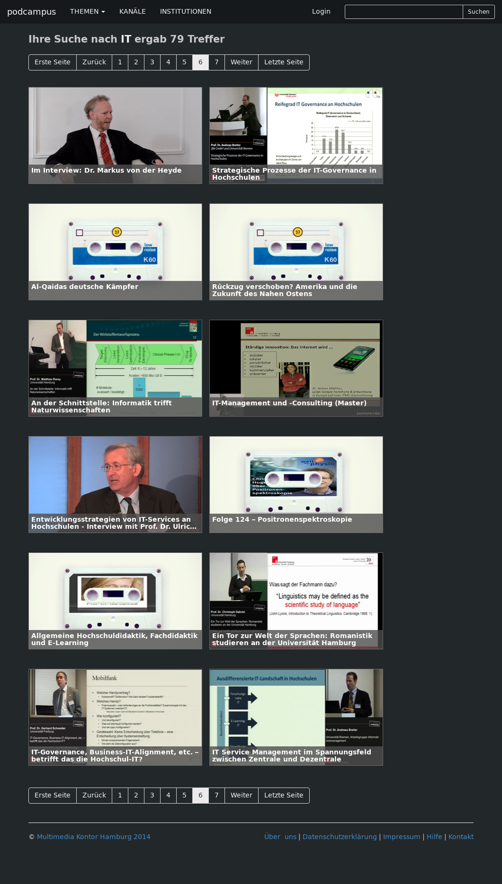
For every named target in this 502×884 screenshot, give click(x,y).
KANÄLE (132, 12)
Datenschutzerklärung (340, 837)
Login (321, 12)
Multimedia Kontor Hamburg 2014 (94, 837)
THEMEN (87, 12)
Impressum (402, 837)
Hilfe (434, 837)
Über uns (280, 837)
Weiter (241, 62)
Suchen (479, 12)
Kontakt (461, 837)
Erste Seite (53, 62)
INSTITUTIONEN (185, 12)
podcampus (31, 12)
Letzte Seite (284, 62)
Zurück (94, 62)
